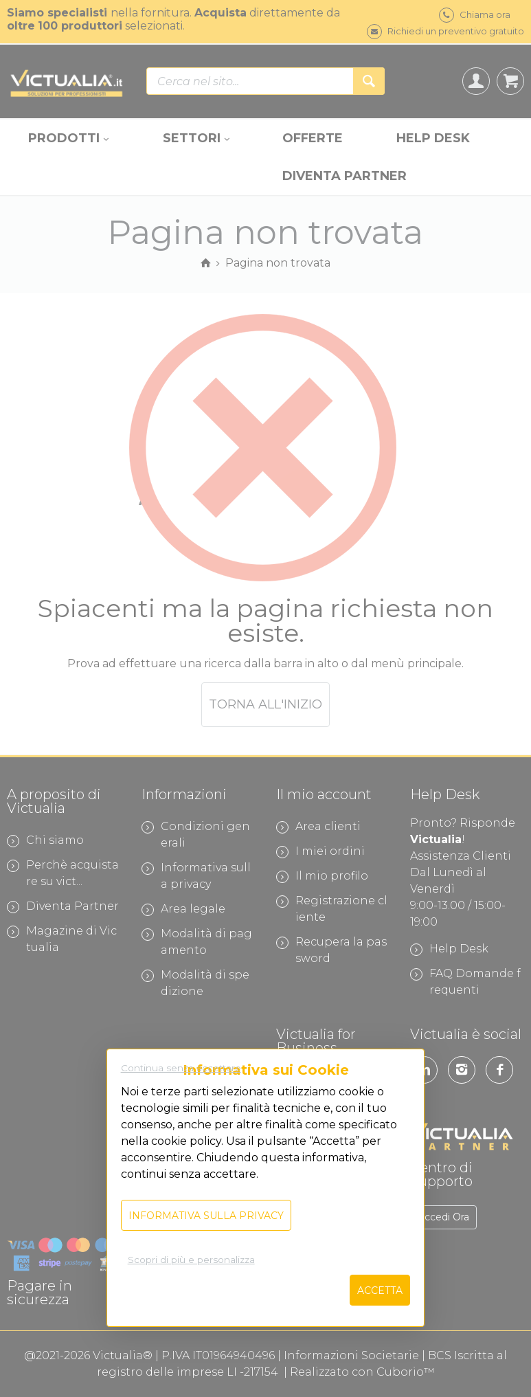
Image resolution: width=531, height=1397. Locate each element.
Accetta (380, 1290)
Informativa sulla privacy (206, 1215)
